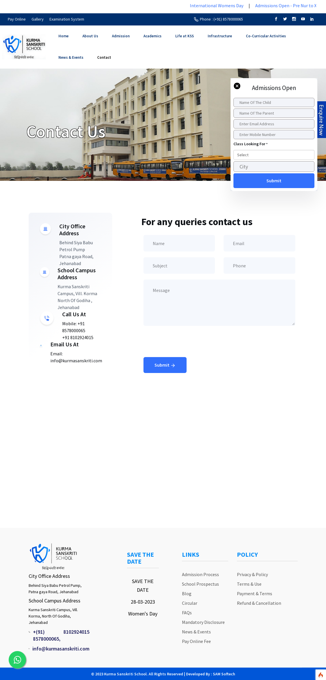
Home (63, 36)
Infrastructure (220, 36)
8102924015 (76, 631)
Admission (121, 36)
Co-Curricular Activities (266, 36)
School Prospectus (200, 584)
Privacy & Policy (252, 574)
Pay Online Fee (196, 641)
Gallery (38, 19)
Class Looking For (250, 143)
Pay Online (17, 19)
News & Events (70, 57)
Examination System (66, 19)
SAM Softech (224, 674)
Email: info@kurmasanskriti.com (76, 357)
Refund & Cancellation (259, 603)
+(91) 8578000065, (46, 635)
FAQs (187, 612)
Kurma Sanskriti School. (126, 674)
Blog (186, 593)
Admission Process (200, 574)
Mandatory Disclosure (203, 622)
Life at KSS (184, 36)
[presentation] (187, 346)
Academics (152, 36)
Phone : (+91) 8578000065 (221, 19)
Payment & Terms (254, 593)
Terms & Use (249, 584)
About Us (90, 36)
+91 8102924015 (77, 337)
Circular (189, 603)
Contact (104, 57)
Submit (165, 365)
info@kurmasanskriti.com (60, 648)
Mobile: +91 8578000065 (73, 327)
